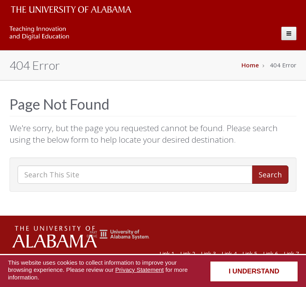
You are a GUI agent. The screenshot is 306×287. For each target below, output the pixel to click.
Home (250, 65)
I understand (254, 271)
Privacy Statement (139, 269)
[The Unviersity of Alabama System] (118, 238)
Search (270, 174)
